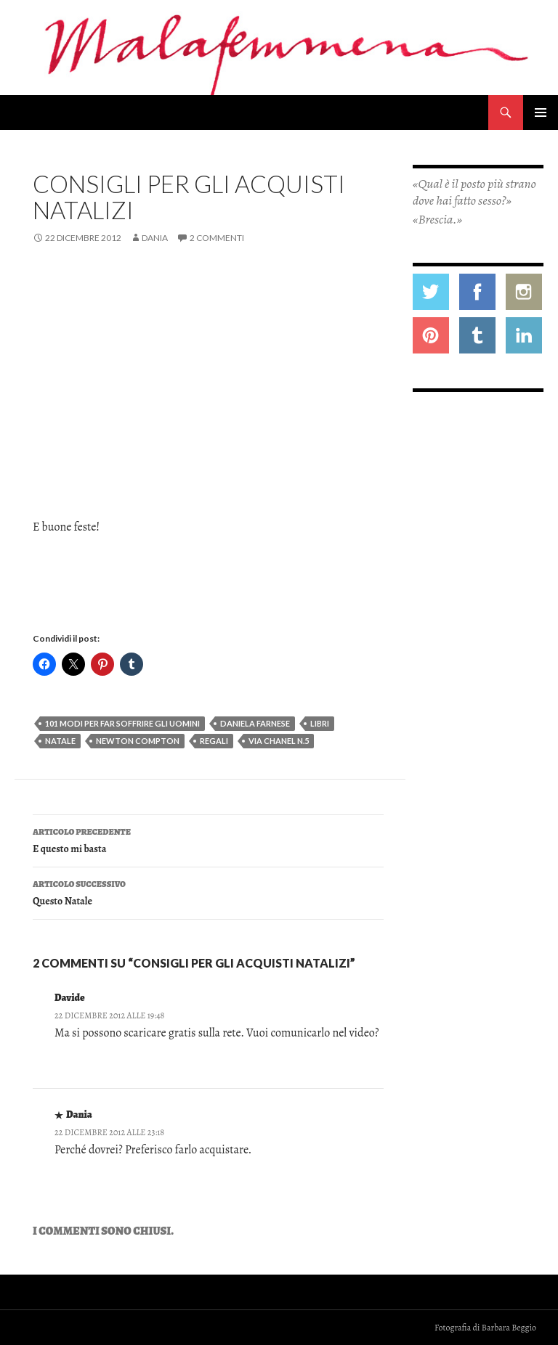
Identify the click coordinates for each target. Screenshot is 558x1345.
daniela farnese (255, 723)
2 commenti (217, 237)
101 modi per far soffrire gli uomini (122, 723)
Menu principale (540, 112)
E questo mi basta (208, 839)
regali (214, 740)
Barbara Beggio (509, 1327)
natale (60, 740)
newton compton (137, 740)
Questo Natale (208, 891)
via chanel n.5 (278, 740)
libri (319, 723)
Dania (155, 237)
